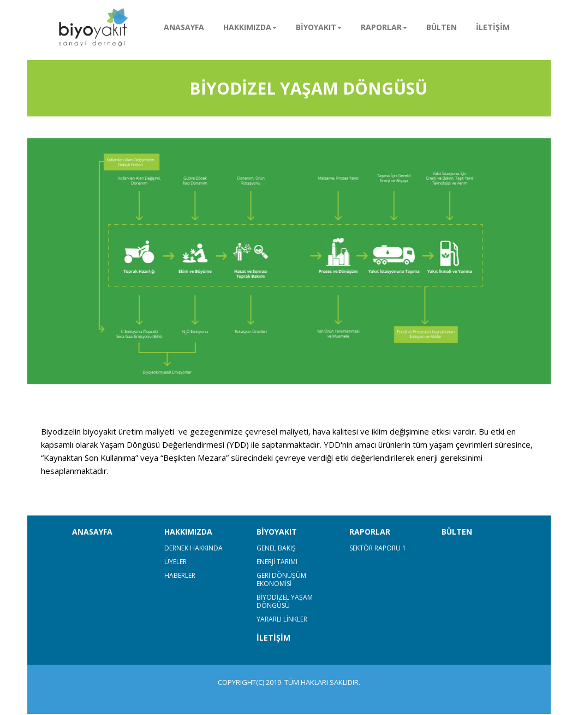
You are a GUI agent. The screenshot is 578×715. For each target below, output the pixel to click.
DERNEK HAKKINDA (193, 548)
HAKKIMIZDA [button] (250, 27)
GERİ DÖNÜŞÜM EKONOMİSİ (281, 579)
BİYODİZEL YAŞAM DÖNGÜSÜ (285, 601)
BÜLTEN (441, 27)
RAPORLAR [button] (384, 27)
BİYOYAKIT (277, 531)
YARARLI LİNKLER (282, 619)
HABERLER (179, 575)
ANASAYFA (184, 27)
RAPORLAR (369, 531)
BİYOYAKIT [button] (319, 27)
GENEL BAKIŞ (276, 548)
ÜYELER (175, 561)
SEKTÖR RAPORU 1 (377, 548)
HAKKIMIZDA (188, 531)
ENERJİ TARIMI (277, 561)
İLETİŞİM (493, 27)
